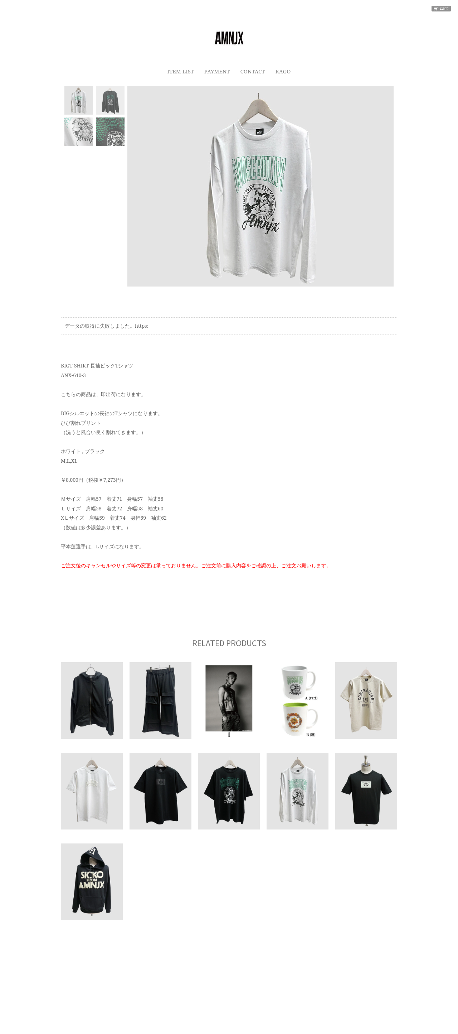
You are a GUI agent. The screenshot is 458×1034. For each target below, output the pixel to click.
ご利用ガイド (118, 989)
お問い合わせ (297, 989)
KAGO (284, 70)
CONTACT (252, 70)
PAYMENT (216, 70)
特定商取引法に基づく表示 (239, 989)
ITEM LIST (179, 70)
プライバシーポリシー (171, 989)
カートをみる (340, 989)
